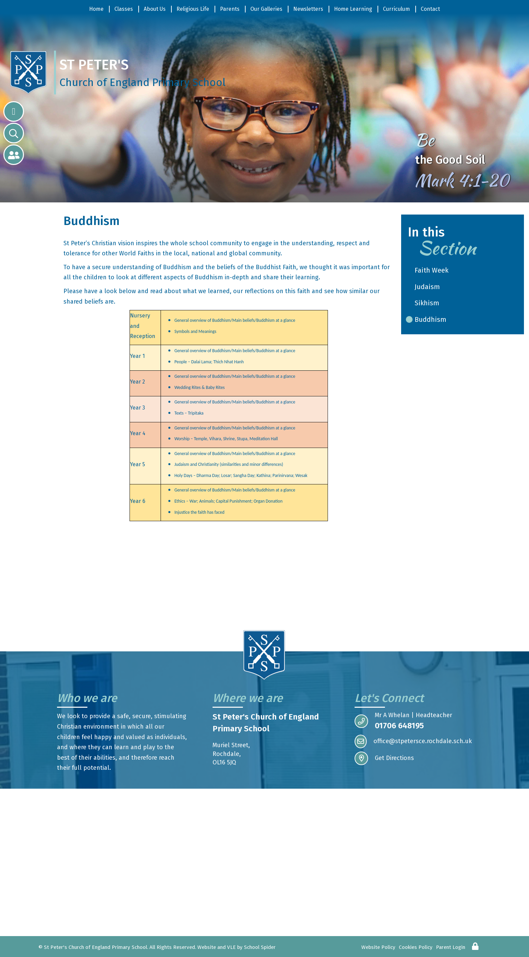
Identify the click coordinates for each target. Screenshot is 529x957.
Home (96, 9)
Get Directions (384, 758)
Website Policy (378, 947)
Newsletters (308, 9)
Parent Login (450, 947)
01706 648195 (399, 725)
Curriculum (396, 9)
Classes (123, 9)
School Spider (260, 947)
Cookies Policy (416, 947)
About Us (155, 9)
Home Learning (353, 9)
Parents (230, 9)
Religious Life (192, 9)
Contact (430, 9)
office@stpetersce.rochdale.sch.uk (413, 741)
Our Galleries (266, 9)
